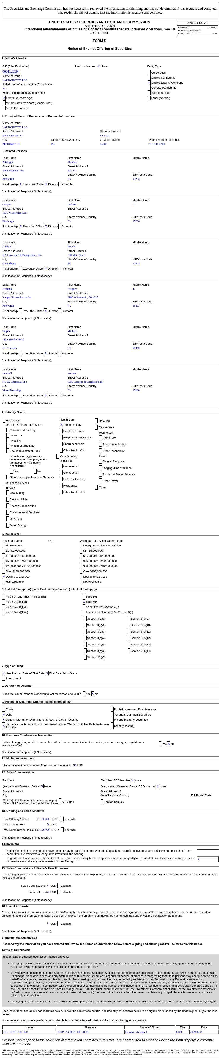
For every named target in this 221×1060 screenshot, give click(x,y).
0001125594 (10, 71)
